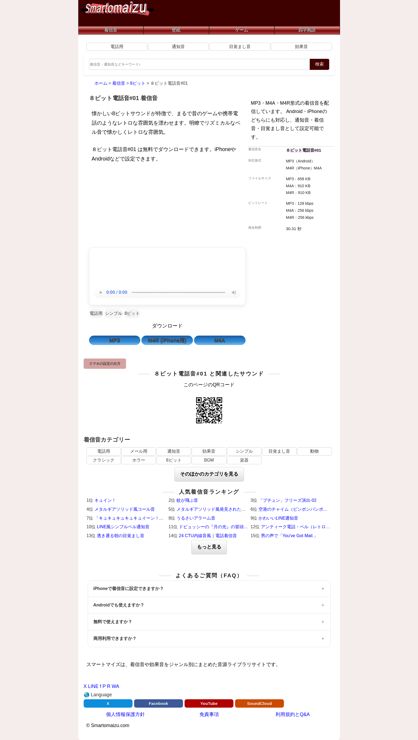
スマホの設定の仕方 (105, 364)
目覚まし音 (240, 46)
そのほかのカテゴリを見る (209, 474)
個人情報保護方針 (125, 714)
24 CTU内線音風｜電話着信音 (208, 535)
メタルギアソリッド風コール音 (124, 509)
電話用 (116, 46)
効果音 (301, 46)
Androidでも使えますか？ (118, 605)
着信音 (110, 30)
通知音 (178, 46)
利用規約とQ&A (293, 714)
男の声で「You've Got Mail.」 (289, 535)
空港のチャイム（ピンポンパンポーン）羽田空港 (306, 509)
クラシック (103, 460)
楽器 (244, 460)
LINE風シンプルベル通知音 (123, 526)
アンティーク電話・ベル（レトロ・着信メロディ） (310, 526)
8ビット (132, 313)
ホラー (138, 460)
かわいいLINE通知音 (278, 518)
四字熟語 (307, 30)
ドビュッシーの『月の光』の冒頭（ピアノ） (222, 526)
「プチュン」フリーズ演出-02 (288, 500)
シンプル (113, 313)
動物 (314, 451)
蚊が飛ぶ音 (187, 500)
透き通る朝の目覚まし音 (120, 535)
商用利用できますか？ (115, 638)
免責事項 (209, 714)
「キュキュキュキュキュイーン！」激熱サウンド (141, 518)
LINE (93, 686)
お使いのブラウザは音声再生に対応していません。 (167, 292)
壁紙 (176, 30)
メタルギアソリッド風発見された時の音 (215, 509)
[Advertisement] (167, 206)
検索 (319, 64)
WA (115, 686)
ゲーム (241, 30)
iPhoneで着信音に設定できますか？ (128, 588)
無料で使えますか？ (112, 621)
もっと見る (209, 547)
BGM (209, 460)
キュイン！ (105, 500)
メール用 (138, 451)
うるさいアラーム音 (195, 518)
